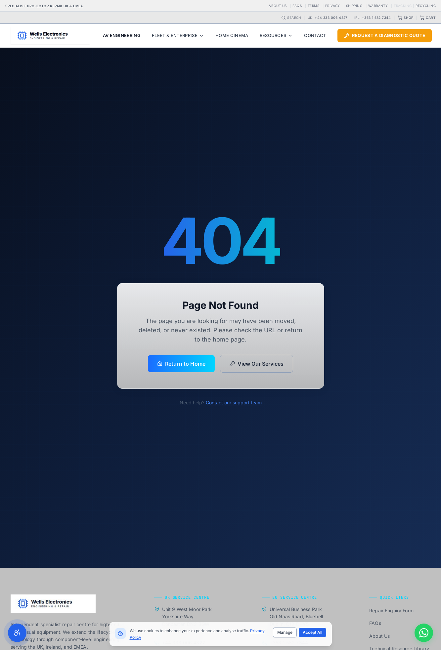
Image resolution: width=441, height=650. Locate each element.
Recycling (426, 6)
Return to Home (181, 363)
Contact (315, 35)
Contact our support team (234, 402)
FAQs (297, 6)
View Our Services (257, 363)
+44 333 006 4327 (331, 18)
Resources (276, 35)
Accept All (312, 632)
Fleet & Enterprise (178, 35)
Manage (284, 632)
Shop (406, 18)
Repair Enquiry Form (391, 610)
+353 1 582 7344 (376, 18)
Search (291, 18)
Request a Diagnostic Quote (384, 35)
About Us (278, 6)
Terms (313, 6)
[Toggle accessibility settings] (17, 633)
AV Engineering (122, 35)
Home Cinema (231, 35)
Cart (428, 18)
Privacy (332, 6)
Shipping (354, 6)
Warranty (378, 6)
